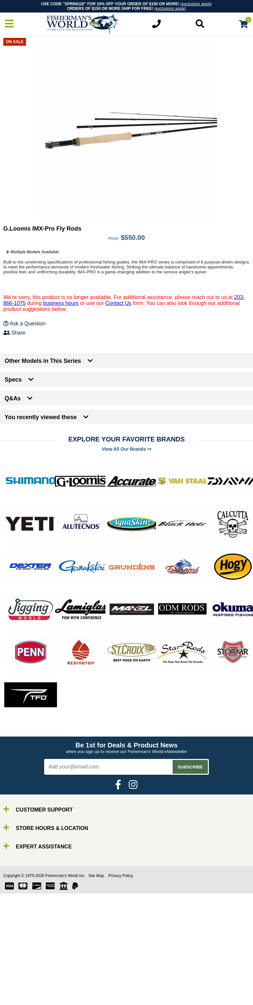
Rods (19, 973)
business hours (61, 303)
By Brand (24, 967)
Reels (20, 979)
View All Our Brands (126, 449)
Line (18, 985)
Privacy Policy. (121, 875)
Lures (19, 991)
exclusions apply (196, 4)
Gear (19, 997)
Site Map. (96, 875)
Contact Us (118, 303)
